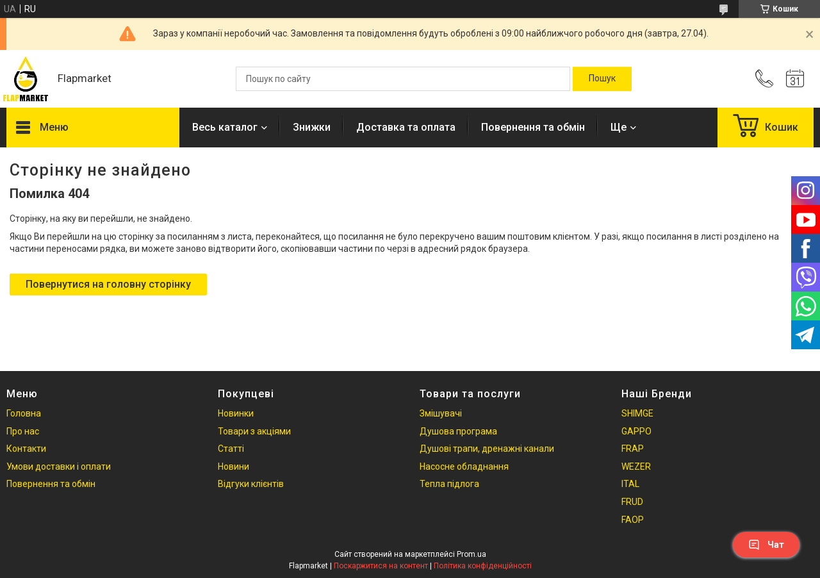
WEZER (636, 466)
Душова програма (458, 431)
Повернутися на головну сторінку (108, 284)
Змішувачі (441, 413)
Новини (233, 466)
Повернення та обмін (533, 127)
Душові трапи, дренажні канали (487, 448)
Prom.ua (471, 554)
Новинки (236, 413)
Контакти (26, 448)
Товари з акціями (254, 431)
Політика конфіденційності (483, 565)
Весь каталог (225, 127)
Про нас (22, 431)
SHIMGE (637, 413)
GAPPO (636, 431)
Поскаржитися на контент (381, 565)
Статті (231, 448)
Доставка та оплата (405, 127)
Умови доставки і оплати (58, 466)
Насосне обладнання (464, 466)
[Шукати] (602, 79)
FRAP (632, 448)
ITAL (630, 484)
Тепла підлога (449, 484)
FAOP (632, 520)
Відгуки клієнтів (251, 484)
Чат (766, 544)
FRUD (632, 502)
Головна (23, 413)
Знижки (312, 127)
